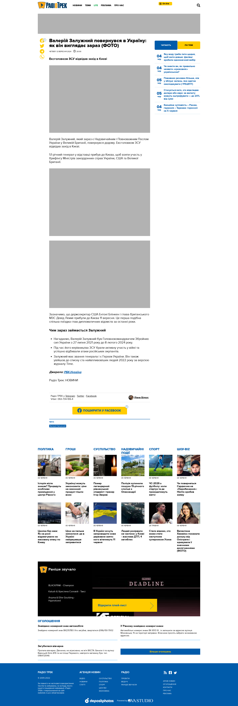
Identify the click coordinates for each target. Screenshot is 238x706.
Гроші (71, 449)
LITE (96, 5)
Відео (82, 678)
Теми (88, 5)
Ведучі (124, 682)
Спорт (154, 449)
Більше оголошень (160, 651)
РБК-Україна (72, 372)
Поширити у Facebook (105, 409)
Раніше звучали (129, 685)
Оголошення (49, 621)
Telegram (70, 396)
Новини (77, 5)
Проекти (125, 678)
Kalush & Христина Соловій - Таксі (67, 591)
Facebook (91, 396)
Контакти (167, 687)
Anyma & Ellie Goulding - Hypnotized (61, 599)
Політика (46, 449)
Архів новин (169, 681)
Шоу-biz (183, 449)
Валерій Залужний (58, 426)
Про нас (119, 5)
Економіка (104, 691)
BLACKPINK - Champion (61, 585)
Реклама (106, 5)
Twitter (80, 396)
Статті (82, 685)
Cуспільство (104, 449)
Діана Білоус (141, 397)
